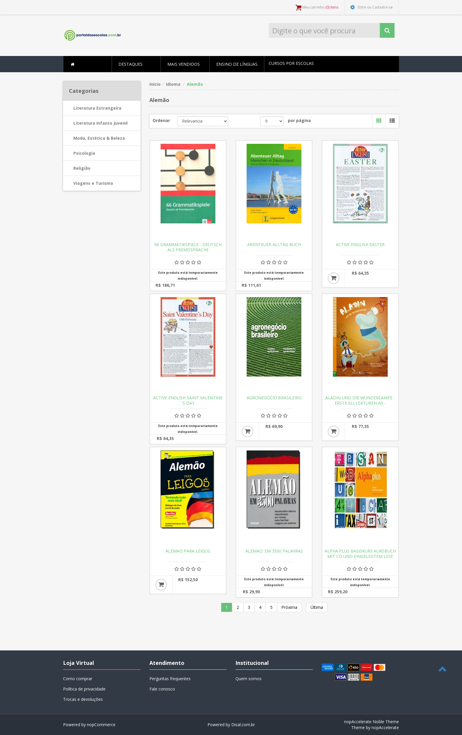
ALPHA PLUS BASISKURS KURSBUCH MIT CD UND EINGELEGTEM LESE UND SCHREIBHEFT (360, 556)
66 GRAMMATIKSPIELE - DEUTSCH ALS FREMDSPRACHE (188, 247)
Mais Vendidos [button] (183, 64)
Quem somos (248, 678)
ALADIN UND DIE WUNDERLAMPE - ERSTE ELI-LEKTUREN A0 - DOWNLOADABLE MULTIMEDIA (360, 403)
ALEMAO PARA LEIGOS (188, 551)
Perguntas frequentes (170, 678)
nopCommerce (101, 724)
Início (155, 84)
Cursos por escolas (291, 63)
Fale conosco (162, 689)
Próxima (289, 607)
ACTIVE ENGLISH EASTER (360, 244)
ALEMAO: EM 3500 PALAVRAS (274, 551)
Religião (81, 168)
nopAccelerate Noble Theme (371, 721)
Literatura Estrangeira (97, 108)
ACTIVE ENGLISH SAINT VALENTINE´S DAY (187, 400)
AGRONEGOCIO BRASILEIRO (274, 398)
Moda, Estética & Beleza (99, 138)
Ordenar (161, 120)
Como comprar (77, 678)
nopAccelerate (385, 727)
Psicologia (84, 153)
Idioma (173, 84)
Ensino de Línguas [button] (237, 64)
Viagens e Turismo (93, 183)
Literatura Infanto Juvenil (100, 123)
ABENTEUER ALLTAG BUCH (274, 244)
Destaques (130, 64)
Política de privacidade (84, 689)
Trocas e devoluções (83, 699)
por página (299, 120)
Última (317, 607)
